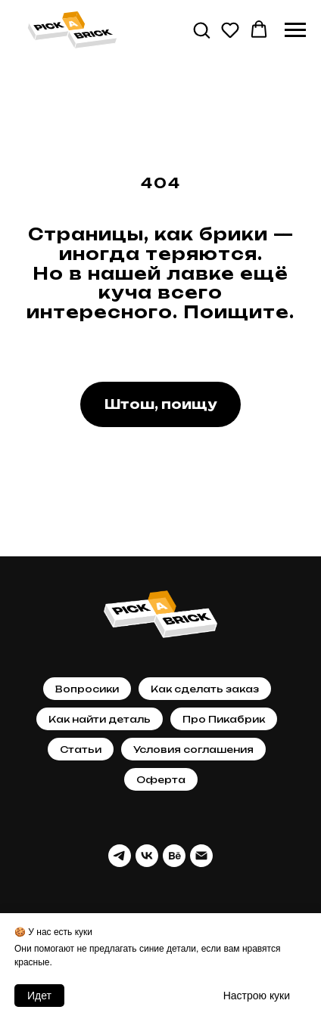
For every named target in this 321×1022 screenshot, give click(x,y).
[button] (201, 29)
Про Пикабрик (223, 719)
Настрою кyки (256, 995)
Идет (39, 995)
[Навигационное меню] (295, 30)
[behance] (174, 855)
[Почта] (201, 855)
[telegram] (119, 855)
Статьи (80, 749)
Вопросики (87, 689)
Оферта (160, 779)
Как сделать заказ (205, 689)
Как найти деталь (99, 719)
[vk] (147, 855)
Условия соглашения (193, 749)
